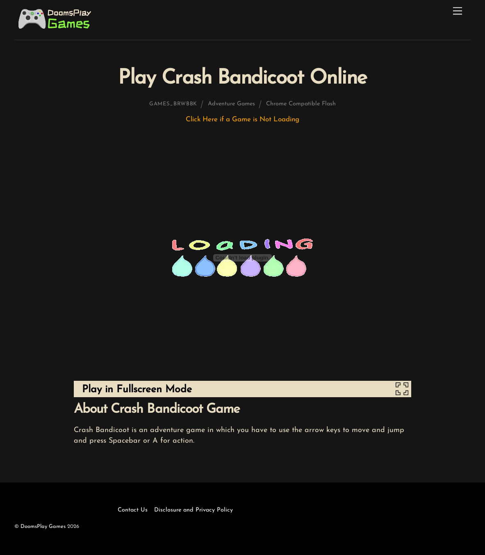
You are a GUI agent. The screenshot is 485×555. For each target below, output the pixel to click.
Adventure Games (231, 104)
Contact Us (133, 510)
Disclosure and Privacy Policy (193, 510)
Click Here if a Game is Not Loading (242, 119)
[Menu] (457, 11)
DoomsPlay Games (43, 526)
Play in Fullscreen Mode (137, 389)
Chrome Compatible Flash (301, 104)
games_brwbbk (173, 104)
